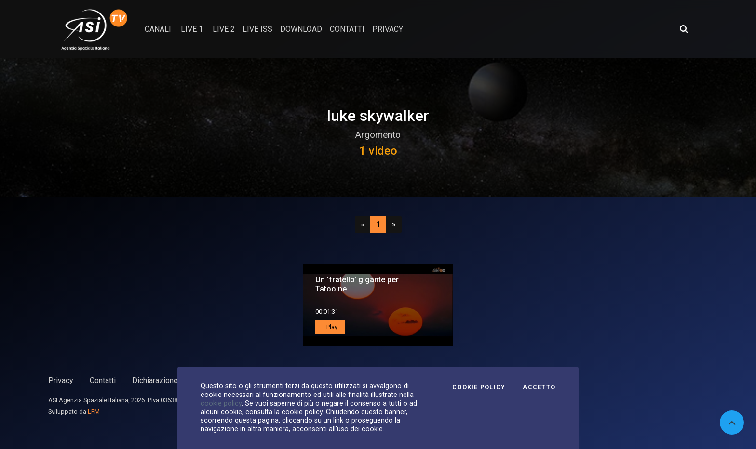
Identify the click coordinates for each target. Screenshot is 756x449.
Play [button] (331, 327)
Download (301, 29)
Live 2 (224, 29)
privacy (387, 29)
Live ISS (257, 29)
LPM (94, 411)
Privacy (60, 380)
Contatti (103, 380)
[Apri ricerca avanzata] (683, 29)
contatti (347, 29)
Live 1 (192, 29)
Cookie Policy (478, 387)
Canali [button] (158, 29)
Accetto (539, 387)
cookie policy (221, 403)
